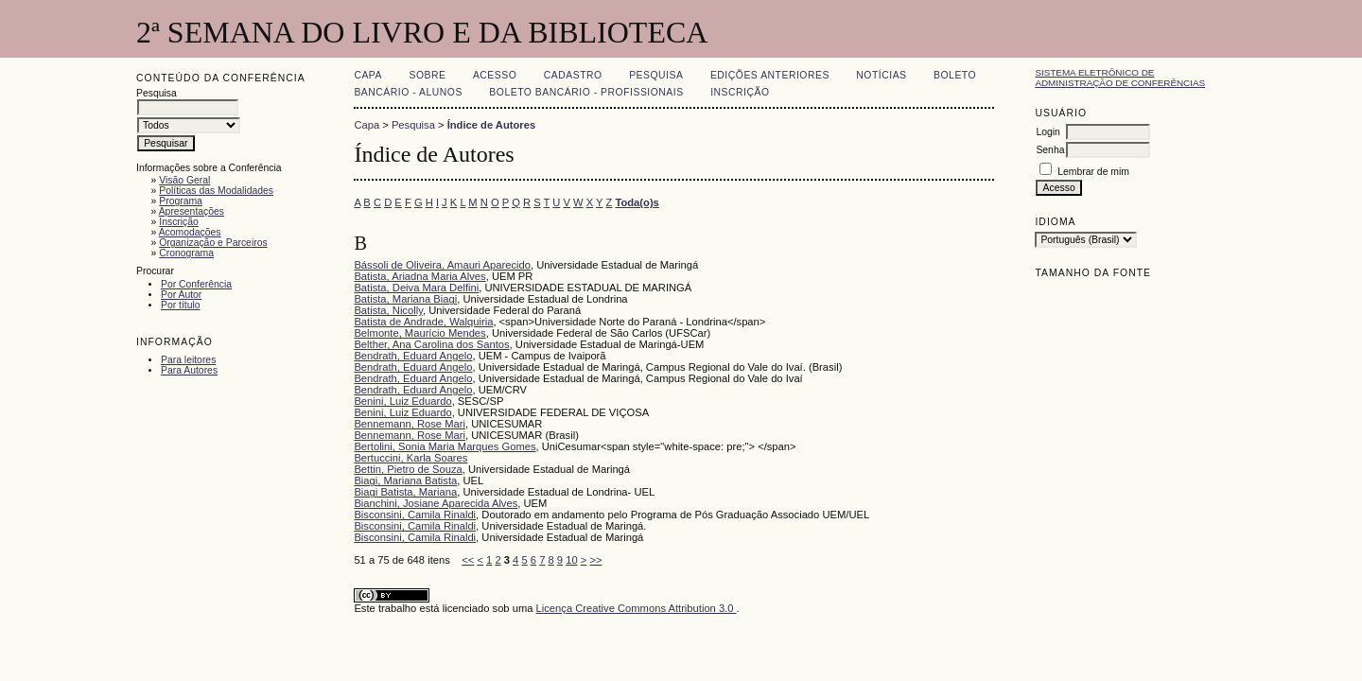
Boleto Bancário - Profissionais (586, 92)
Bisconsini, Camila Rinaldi (415, 514)
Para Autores (189, 370)
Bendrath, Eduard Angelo (413, 355)
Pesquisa (656, 75)
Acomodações (190, 232)
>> (595, 560)
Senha (1050, 150)
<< (468, 560)
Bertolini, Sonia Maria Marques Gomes (444, 446)
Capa (368, 75)
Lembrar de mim (1093, 171)
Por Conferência (196, 284)
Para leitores (188, 360)
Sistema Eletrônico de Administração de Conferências (1120, 77)
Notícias (881, 75)
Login (1047, 132)
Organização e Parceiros (213, 242)
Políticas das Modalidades (216, 190)
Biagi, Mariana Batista (405, 480)
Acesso (494, 75)
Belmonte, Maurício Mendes (419, 333)
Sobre (427, 75)
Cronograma (186, 253)
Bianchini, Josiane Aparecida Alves (435, 503)
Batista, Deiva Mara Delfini (416, 287)
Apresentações (191, 211)
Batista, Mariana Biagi (405, 299)
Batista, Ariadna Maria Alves (419, 276)
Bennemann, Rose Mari (409, 423)
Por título (181, 305)
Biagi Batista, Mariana (405, 492)
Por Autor (181, 294)
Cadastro (573, 75)
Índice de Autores (491, 125)
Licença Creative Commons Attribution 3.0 (636, 608)
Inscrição (179, 222)
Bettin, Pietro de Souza (408, 469)
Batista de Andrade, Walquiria (423, 321)
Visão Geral (184, 180)
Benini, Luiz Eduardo (402, 401)
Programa (180, 201)
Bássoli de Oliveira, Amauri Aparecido (442, 265)
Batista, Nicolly (388, 310)
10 (571, 560)
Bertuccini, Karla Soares (410, 457)
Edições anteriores (769, 75)
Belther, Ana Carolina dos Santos (431, 344)
